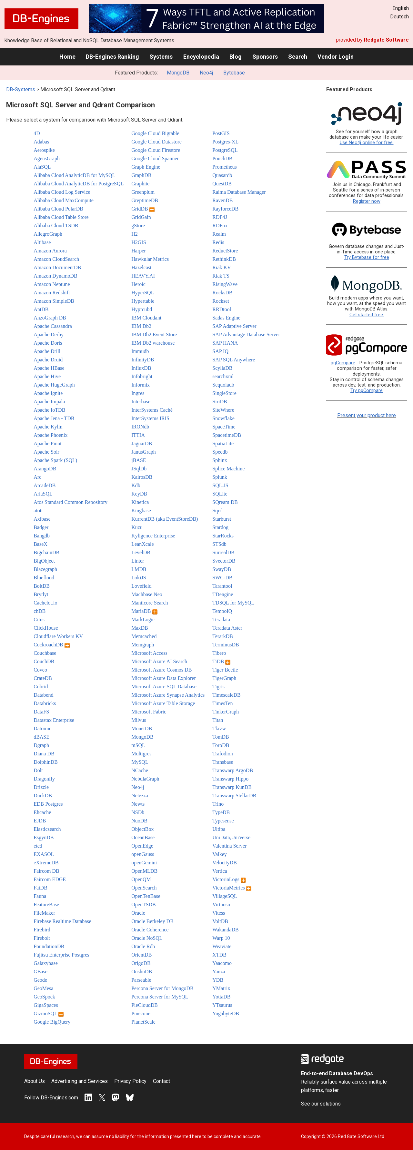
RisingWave (224, 284)
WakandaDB (225, 929)
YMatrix (221, 988)
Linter (137, 561)
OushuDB (141, 971)
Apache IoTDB (49, 410)
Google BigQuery (52, 1022)
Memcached (143, 636)
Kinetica (140, 502)
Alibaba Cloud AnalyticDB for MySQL (74, 175)
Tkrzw (219, 728)
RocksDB (222, 292)
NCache (139, 770)
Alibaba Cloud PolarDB (58, 208)
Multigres (141, 753)
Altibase (42, 242)
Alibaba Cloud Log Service (62, 192)
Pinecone (140, 1013)
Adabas (41, 141)
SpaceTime (223, 426)
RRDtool (221, 309)
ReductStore (225, 250)
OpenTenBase (145, 896)
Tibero (219, 653)
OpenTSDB (143, 904)
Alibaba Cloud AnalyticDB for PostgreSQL (79, 183)
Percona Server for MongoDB (162, 988)
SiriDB (219, 401)
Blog (235, 56)
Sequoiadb (223, 385)
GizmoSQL (49, 1013)
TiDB (221, 661)
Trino (218, 804)
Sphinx (219, 460)
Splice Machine (228, 468)
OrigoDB (141, 963)
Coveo (40, 670)
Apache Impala (49, 401)
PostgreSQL (224, 150)
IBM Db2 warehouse (153, 343)
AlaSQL (42, 167)
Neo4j (206, 73)
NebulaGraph (145, 778)
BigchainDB (46, 552)
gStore (138, 225)
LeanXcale (142, 544)
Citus (39, 619)
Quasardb (222, 175)
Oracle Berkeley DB (152, 921)
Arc (37, 477)
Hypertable (142, 301)
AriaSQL (43, 493)
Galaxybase (46, 963)
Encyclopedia (201, 56)
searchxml (223, 376)
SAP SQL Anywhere (233, 359)
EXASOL (44, 854)
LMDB (138, 569)
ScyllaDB (222, 368)
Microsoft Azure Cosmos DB (161, 670)
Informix (140, 385)
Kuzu (137, 527)
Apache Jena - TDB (54, 418)
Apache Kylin (48, 426)
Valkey (219, 854)
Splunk (219, 477)
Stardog (220, 527)
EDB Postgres (48, 804)
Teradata (221, 619)
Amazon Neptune (52, 284)
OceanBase (143, 837)
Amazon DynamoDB (55, 276)
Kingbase (141, 510)
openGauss (142, 854)
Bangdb (42, 535)
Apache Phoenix (50, 435)
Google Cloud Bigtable (155, 133)
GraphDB (141, 175)
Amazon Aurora (50, 250)
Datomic (42, 728)
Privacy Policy (130, 1081)
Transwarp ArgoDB (232, 770)
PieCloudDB (144, 1005)
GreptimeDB (144, 200)
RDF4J (219, 217)
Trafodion (222, 753)
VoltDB (220, 921)
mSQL (138, 745)
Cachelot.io (45, 602)
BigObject (44, 561)
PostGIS (220, 133)
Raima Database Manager (239, 192)
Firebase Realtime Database (62, 921)
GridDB (143, 208)
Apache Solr (46, 452)
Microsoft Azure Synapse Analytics (168, 695)
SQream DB (225, 502)
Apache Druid (48, 359)
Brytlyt (41, 594)
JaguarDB (141, 443)
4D (37, 133)
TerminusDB (225, 644)
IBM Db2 (141, 326)
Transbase (222, 762)
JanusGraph (143, 452)
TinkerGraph (225, 711)
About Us (34, 1081)
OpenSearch (143, 887)
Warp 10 (221, 938)
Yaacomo (222, 963)
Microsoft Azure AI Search (159, 661)
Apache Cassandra (53, 326)
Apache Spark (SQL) (55, 460)
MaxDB (139, 628)
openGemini (144, 862)
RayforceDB (225, 208)
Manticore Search (149, 602)
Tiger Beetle (225, 670)
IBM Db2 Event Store (154, 334)
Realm (219, 234)
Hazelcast (141, 267)
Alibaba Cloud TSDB (56, 225)
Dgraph (41, 745)
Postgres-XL (225, 141)
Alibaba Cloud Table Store (61, 217)
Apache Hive (47, 376)
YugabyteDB (225, 1013)
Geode (40, 980)
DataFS (41, 711)
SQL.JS (220, 485)
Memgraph (142, 644)
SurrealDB (223, 552)
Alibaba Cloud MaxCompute (64, 200)
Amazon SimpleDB (54, 301)
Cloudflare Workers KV (58, 636)
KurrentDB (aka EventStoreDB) (164, 519)
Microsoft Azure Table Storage (163, 703)
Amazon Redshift (52, 292)
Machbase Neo (146, 594)
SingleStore (224, 393)
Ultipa (218, 829)
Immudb (140, 351)
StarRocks (223, 535)
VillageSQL (224, 896)
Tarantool (222, 586)
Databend (43, 695)
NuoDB (139, 820)
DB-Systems (20, 89)
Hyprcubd (141, 309)
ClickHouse (46, 628)
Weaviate (221, 946)
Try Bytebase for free (366, 257)
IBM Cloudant (146, 317)
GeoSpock (44, 996)
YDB (217, 980)
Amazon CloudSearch (56, 259)
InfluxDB (141, 368)
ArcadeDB (44, 485)
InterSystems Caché (152, 410)
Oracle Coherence (149, 929)
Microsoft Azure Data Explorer (163, 678)
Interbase (140, 401)
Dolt (38, 770)
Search (297, 56)
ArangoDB (45, 468)
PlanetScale (143, 1022)
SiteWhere (223, 410)
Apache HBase (49, 368)
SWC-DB (222, 577)
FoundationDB (49, 946)
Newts (138, 804)
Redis (218, 242)
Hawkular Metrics (150, 259)
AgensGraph (47, 158)
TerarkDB (222, 636)
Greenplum (143, 192)
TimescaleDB (226, 695)
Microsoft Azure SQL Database (163, 686)
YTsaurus (222, 1005)
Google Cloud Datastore (156, 141)
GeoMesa (43, 988)
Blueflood (44, 577)
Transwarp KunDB (232, 787)
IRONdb (140, 426)
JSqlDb (138, 468)
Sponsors (265, 56)
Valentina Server (229, 846)
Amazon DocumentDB (57, 267)
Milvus (138, 720)
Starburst (221, 519)
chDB (39, 611)
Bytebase (234, 73)
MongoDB (178, 73)
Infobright (141, 376)
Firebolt (42, 938)
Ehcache (42, 812)
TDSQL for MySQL (233, 602)
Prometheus (224, 167)
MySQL (139, 762)
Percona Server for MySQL (159, 996)
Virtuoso (221, 904)
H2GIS (138, 242)
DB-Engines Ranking (112, 56)
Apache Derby (49, 334)
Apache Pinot (48, 443)
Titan (217, 720)
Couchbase (45, 653)
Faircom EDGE (50, 879)
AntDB (41, 309)
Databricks (45, 703)
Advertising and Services (79, 1081)
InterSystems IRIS (150, 418)
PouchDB (222, 158)
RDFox (219, 225)
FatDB (40, 887)
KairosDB (141, 477)
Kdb (135, 485)
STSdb (219, 544)
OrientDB (141, 955)
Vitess (218, 913)
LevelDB (140, 552)
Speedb (219, 452)
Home (67, 56)
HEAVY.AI (143, 276)
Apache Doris (48, 343)
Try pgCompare (366, 390)
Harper (138, 250)
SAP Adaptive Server (234, 326)
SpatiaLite (223, 443)
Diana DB (44, 753)
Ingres (137, 393)
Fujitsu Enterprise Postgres (61, 955)
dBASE (41, 737)
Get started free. (366, 315)
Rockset (220, 301)
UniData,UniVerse (231, 837)
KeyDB (139, 493)
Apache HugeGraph (54, 385)
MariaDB (144, 611)
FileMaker (44, 913)
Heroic (138, 284)
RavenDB (222, 200)
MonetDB (141, 728)
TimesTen (222, 703)
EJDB (40, 820)
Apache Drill (47, 351)
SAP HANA (225, 343)
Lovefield (141, 586)
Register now (366, 201)
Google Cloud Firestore (155, 150)
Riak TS (220, 276)
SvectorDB (223, 561)
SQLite (219, 493)
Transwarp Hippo (230, 778)
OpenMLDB (144, 871)
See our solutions (321, 1104)
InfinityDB (142, 359)
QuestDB (222, 183)
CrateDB (43, 678)
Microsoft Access (149, 653)
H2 (134, 234)
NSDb (137, 812)
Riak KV (221, 267)
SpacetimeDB (226, 435)
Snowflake (223, 418)
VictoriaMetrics (231, 887)
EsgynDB (44, 837)
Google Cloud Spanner (155, 158)
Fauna (40, 896)
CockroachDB (52, 644)
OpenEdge (142, 846)
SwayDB (221, 569)
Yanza (218, 971)
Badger (41, 527)
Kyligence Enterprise (153, 535)
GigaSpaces (46, 1005)
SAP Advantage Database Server (246, 334)
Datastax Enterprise (54, 720)
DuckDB (43, 795)
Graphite (140, 183)
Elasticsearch (47, 829)
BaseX (40, 544)
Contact (161, 1081)
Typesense (223, 820)
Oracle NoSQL (146, 938)
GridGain (141, 217)
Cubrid (41, 686)
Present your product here (366, 415)
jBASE (138, 460)
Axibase (42, 519)
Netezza (139, 795)
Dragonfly (44, 778)
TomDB (220, 737)
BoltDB (42, 586)
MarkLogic (143, 619)
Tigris (218, 686)
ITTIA (138, 435)
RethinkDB (224, 259)
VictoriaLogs (229, 879)
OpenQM (141, 879)
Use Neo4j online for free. (367, 142)
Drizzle (41, 787)
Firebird (42, 929)
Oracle (138, 913)
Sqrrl (217, 510)
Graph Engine (145, 167)
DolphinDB (46, 762)
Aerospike (44, 150)
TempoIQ (222, 611)
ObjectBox (142, 829)
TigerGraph (224, 678)
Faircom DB (46, 871)
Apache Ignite (48, 393)
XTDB (219, 955)
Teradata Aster (227, 628)
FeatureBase (46, 904)
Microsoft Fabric (148, 711)
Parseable (141, 980)
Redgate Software (386, 40)
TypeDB (221, 812)
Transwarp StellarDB (234, 795)
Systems (161, 56)
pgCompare (343, 363)
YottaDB (221, 996)
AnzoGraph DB (50, 317)
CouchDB (44, 661)
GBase (40, 971)
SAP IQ (220, 351)
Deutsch (399, 17)
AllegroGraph (48, 234)
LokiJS (138, 577)
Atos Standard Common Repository (70, 502)
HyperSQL (142, 292)
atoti (38, 510)
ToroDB (220, 745)
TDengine (222, 594)
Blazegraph (45, 569)
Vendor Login (335, 56)
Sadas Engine (226, 317)
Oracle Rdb (143, 946)
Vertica (219, 871)
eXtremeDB (46, 862)
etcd (38, 846)
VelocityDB (224, 862)
